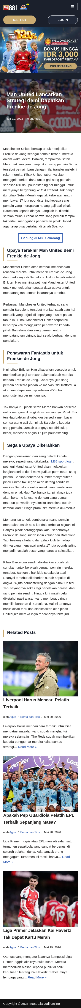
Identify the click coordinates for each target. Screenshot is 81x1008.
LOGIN (63, 20)
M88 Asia (36, 1003)
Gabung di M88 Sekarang (40, 238)
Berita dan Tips (30, 716)
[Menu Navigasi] (73, 6)
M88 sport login (62, 461)
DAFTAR (19, 20)
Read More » (27, 747)
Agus (36, 118)
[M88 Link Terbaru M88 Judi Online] (16, 7)
